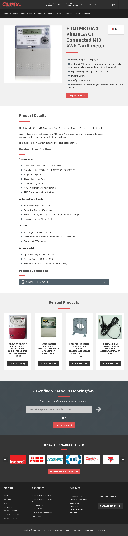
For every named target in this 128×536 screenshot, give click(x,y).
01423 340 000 (109, 496)
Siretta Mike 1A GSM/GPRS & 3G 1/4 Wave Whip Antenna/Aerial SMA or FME (110, 349)
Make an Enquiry (110, 506)
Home (6, 13)
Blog (6, 503)
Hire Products (38, 516)
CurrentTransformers (73, 4)
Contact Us (8, 507)
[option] (18, 459)
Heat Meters (37, 509)
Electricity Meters (20, 13)
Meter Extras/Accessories (43, 512)
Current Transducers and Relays (42, 500)
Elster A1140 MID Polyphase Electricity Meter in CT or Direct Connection (48, 349)
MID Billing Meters (37, 13)
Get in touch (64, 425)
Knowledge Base (10, 518)
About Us (7, 499)
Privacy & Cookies (11, 511)
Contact (75, 488)
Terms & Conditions (12, 514)
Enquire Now (77, 95)
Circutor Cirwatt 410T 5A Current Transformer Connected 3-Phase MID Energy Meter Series (17, 350)
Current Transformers (41, 496)
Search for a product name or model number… (64, 401)
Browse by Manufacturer (64, 445)
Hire (105, 4)
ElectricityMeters (51, 4)
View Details (18, 363)
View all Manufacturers (64, 471)
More (91, 4)
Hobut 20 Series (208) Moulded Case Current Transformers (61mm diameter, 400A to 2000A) (79, 350)
